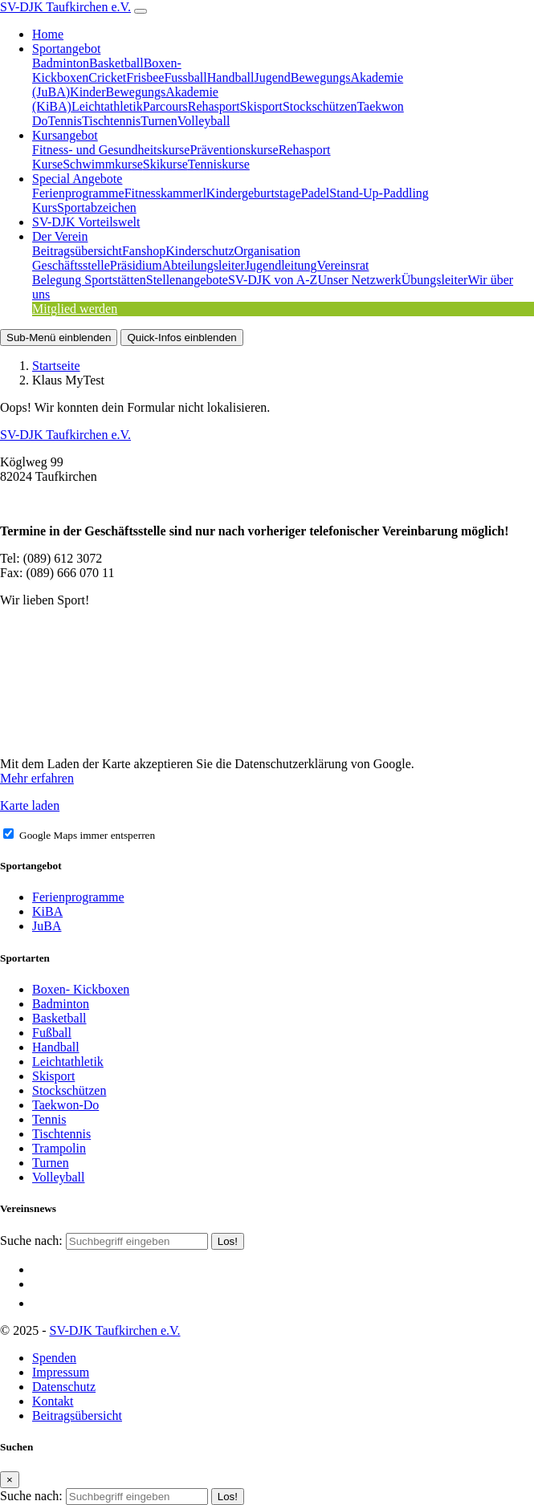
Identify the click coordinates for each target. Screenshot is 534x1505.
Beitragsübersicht (77, 251)
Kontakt (53, 1401)
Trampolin (59, 1148)
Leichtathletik (107, 106)
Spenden (54, 1358)
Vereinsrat (343, 265)
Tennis (65, 121)
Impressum (60, 1372)
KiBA (47, 911)
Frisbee (145, 77)
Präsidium (136, 265)
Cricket (107, 77)
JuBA (46, 926)
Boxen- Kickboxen (80, 989)
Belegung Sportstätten (89, 280)
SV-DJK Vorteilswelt (86, 222)
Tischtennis (111, 121)
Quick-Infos (181, 338)
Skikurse (165, 164)
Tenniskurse (219, 164)
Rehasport (214, 106)
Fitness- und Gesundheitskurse (111, 150)
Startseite (56, 365)
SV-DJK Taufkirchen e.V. (65, 7)
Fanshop (143, 251)
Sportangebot (66, 48)
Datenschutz (64, 1386)
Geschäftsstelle (71, 265)
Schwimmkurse (103, 164)
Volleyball (203, 121)
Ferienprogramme (78, 193)
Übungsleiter (435, 280)
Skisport (261, 106)
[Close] (9, 1479)
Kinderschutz (199, 251)
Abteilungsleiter (203, 265)
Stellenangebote (187, 280)
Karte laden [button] (29, 805)
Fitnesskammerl (165, 193)
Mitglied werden (74, 308)
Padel (315, 193)
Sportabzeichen (97, 207)
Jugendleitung (281, 265)
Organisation (267, 251)
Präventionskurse (234, 150)
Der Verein (60, 236)
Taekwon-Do (65, 1105)
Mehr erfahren (37, 778)
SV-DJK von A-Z (272, 280)
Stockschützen (320, 106)
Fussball (185, 77)
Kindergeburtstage (253, 193)
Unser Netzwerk (359, 280)
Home (47, 34)
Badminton (60, 63)
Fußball (51, 1032)
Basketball (116, 63)
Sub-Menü (58, 338)
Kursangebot (65, 135)
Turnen (159, 121)
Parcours (165, 106)
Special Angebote (77, 178)
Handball (231, 77)
